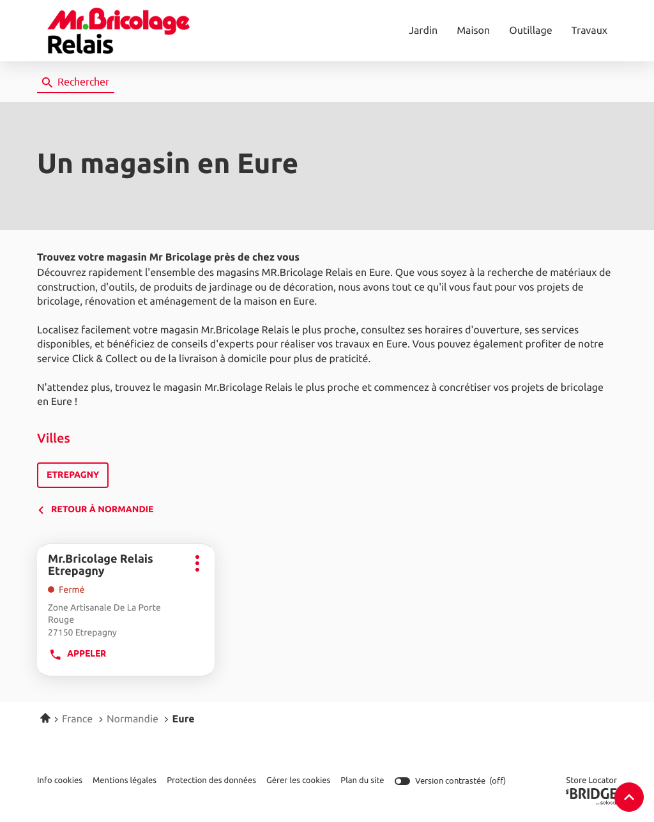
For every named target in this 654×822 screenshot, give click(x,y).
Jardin (423, 30)
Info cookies (59, 781)
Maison (473, 30)
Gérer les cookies (298, 780)
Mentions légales (124, 781)
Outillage (530, 30)
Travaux (589, 30)
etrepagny (73, 475)
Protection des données (211, 781)
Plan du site (362, 780)
